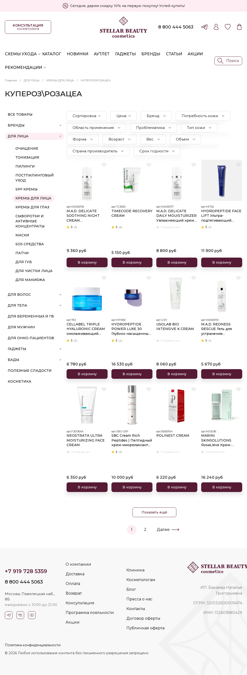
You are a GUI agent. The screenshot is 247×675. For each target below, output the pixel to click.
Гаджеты (125, 54)
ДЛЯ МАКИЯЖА (30, 280)
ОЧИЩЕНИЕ (26, 148)
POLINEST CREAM (172, 435)
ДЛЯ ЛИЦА (32, 80)
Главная (11, 80)
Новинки (77, 54)
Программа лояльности (90, 612)
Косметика (19, 381)
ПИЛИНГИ (25, 166)
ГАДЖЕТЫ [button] (35, 349)
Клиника (135, 570)
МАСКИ (22, 235)
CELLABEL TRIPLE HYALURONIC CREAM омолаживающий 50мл (86, 329)
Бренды (150, 54)
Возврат (74, 593)
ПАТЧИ (22, 253)
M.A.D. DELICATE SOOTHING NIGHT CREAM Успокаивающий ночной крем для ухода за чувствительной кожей (83, 216)
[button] (87, 116)
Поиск (228, 61)
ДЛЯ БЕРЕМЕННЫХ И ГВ (31, 316)
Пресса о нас (139, 599)
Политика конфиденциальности (33, 645)
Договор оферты (143, 618)
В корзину (87, 262)
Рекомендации (23, 67)
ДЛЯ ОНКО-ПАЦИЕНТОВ (31, 338)
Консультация (80, 603)
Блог (131, 589)
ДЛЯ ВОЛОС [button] (35, 294)
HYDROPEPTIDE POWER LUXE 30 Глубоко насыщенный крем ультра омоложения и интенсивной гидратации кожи (131, 329)
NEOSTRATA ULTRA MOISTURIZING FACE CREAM (86, 440)
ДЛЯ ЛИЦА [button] (35, 136)
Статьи (174, 54)
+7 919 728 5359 (26, 571)
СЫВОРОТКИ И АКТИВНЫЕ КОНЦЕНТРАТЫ (30, 221)
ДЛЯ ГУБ (23, 262)
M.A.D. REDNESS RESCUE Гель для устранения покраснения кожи (218, 329)
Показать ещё (154, 512)
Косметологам (140, 579)
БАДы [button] (35, 360)
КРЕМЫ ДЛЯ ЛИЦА (60, 80)
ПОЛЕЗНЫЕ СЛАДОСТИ (30, 370)
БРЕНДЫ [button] (35, 125)
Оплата (73, 583)
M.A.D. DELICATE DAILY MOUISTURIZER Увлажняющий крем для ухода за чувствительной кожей (176, 216)
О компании (78, 564)
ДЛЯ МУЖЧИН (21, 327)
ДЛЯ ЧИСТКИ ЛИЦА (34, 271)
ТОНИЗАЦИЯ (27, 157)
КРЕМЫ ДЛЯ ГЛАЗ (32, 207)
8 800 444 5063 (175, 27)
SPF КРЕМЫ (26, 189)
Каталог (51, 54)
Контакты (135, 608)
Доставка (75, 574)
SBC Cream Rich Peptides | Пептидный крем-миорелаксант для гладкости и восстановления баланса (131, 440)
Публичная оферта (145, 628)
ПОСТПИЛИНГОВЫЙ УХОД (34, 178)
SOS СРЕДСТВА (29, 244)
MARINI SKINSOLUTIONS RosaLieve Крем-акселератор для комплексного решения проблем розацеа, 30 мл (218, 440)
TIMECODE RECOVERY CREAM (131, 213)
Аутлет (102, 54)
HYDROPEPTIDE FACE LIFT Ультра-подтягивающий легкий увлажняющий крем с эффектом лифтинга (221, 216)
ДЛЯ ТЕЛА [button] (35, 305)
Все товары (20, 114)
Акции (195, 54)
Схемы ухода (21, 54)
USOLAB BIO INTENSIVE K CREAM (175, 326)
